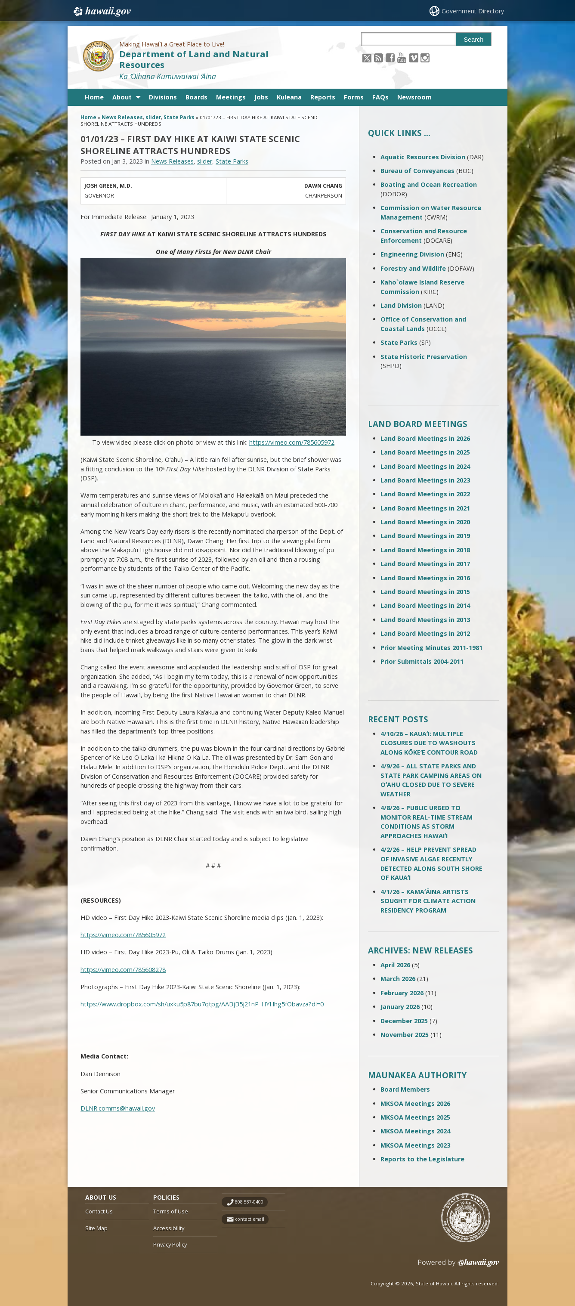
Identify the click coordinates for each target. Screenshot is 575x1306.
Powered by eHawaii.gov (458, 1266)
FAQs (380, 97)
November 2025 (404, 1035)
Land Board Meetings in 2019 (425, 536)
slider (153, 117)
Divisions (163, 97)
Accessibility (168, 1228)
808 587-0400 (249, 1202)
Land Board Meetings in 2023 (425, 480)
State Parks (179, 117)
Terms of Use (170, 1211)
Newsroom (414, 97)
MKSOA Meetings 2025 (415, 1117)
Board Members (405, 1089)
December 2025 (404, 1021)
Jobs (261, 97)
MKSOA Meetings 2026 (415, 1103)
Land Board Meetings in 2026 (425, 438)
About (122, 97)
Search (474, 39)
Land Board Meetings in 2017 (425, 564)
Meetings (231, 97)
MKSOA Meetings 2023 (415, 1145)
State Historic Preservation (423, 357)
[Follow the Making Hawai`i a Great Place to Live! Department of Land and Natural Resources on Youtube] (401, 57)
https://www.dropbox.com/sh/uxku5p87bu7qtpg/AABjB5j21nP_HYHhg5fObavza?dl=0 (202, 1004)
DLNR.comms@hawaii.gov (117, 1108)
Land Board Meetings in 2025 (425, 452)
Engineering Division (412, 254)
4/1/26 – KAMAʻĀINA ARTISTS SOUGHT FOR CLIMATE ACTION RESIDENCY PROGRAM (428, 901)
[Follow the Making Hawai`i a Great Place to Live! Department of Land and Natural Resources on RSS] (378, 57)
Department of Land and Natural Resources (194, 59)
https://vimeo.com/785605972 (291, 442)
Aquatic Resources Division (422, 157)
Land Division (401, 305)
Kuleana (289, 97)
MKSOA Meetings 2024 (415, 1131)
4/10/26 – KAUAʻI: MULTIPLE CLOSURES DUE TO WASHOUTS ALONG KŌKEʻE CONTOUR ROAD (429, 743)
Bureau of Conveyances (417, 171)
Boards (196, 97)
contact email (249, 1219)
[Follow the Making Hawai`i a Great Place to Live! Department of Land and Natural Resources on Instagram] (425, 57)
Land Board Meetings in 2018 (425, 550)
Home (94, 97)
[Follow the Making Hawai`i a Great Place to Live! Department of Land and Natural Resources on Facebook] (390, 57)
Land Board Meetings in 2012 (425, 633)
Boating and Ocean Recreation (428, 184)
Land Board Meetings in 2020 (425, 522)
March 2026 (397, 979)
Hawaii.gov (101, 11)
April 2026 (395, 965)
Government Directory (473, 11)
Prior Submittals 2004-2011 (422, 661)
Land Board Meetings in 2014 (425, 605)
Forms (354, 97)
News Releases (122, 117)
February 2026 (402, 993)
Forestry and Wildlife (413, 268)
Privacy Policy (170, 1244)
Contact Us (99, 1211)
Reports (322, 97)
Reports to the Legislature (422, 1159)
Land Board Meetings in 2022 (425, 494)
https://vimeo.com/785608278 (123, 970)
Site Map (96, 1228)
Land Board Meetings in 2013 (425, 620)
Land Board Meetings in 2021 (425, 508)
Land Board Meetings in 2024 (425, 466)
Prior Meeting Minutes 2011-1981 (431, 648)
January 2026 (400, 1007)
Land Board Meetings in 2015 (425, 592)
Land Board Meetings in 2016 (425, 578)
